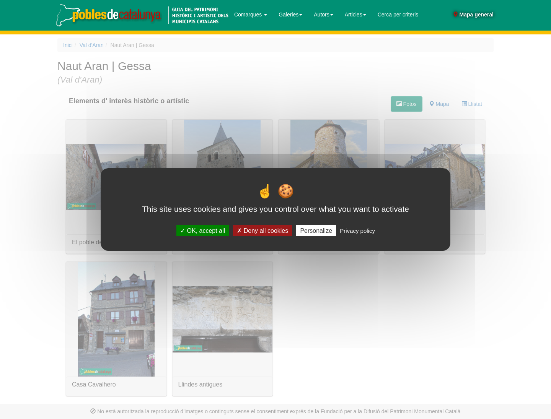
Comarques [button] (250, 14)
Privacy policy (357, 230)
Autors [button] (323, 14)
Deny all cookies (262, 230)
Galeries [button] (290, 14)
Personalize (316, 230)
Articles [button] (355, 14)
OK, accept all (202, 230)
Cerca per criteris (398, 14)
